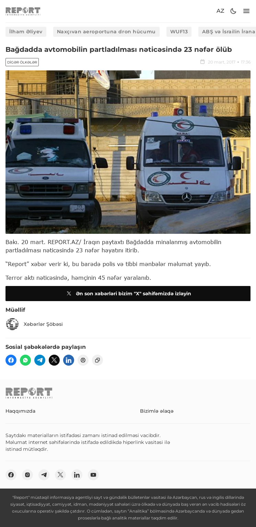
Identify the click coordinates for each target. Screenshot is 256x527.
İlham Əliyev (26, 31)
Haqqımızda (20, 411)
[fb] (10, 360)
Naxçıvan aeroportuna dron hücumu (106, 31)
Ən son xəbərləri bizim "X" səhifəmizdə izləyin (128, 293)
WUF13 (179, 31)
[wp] (25, 360)
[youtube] (93, 474)
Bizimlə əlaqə (157, 411)
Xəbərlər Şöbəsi (34, 324)
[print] (83, 360)
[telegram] (39, 360)
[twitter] (54, 360)
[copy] (97, 360)
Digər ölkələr (22, 62)
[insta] (27, 474)
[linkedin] (68, 360)
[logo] (22, 11)
